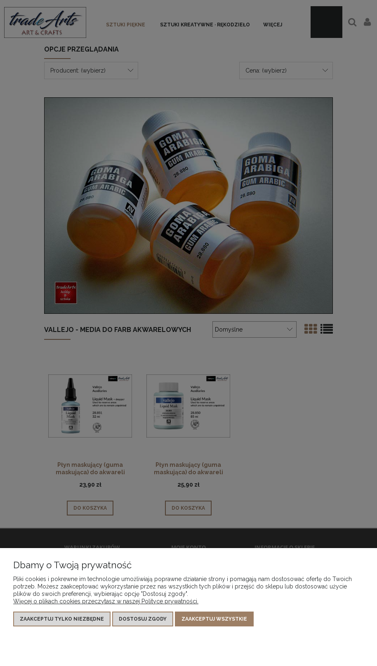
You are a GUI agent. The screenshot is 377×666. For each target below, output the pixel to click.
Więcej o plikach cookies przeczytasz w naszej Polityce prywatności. (105, 601)
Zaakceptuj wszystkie (214, 619)
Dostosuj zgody (143, 619)
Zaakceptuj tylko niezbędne (62, 619)
